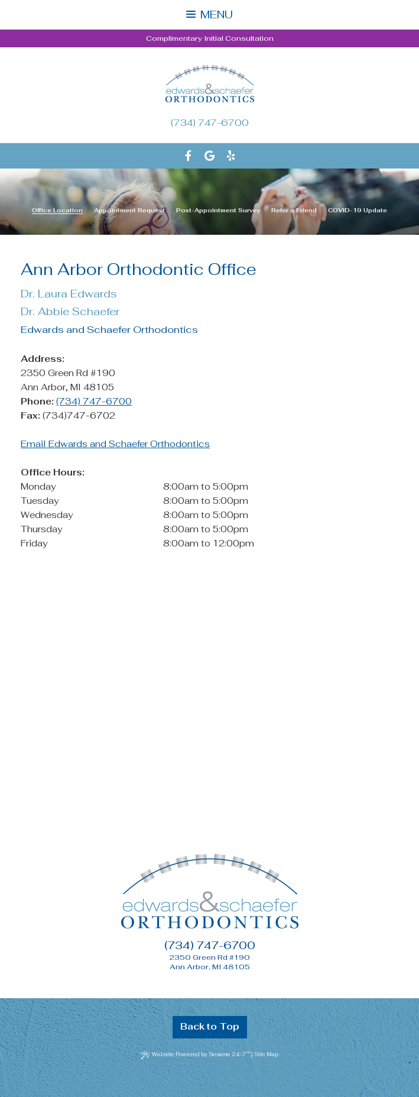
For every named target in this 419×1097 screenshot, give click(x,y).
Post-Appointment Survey (218, 210)
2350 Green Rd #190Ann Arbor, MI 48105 (209, 962)
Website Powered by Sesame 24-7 (196, 1054)
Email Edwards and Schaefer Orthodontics (115, 443)
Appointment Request (129, 210)
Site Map (266, 1054)
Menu (209, 14)
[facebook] (188, 156)
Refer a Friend (294, 210)
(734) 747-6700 (210, 123)
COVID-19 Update (357, 210)
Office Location (57, 210)
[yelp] (231, 156)
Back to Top (209, 1026)
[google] (209, 156)
